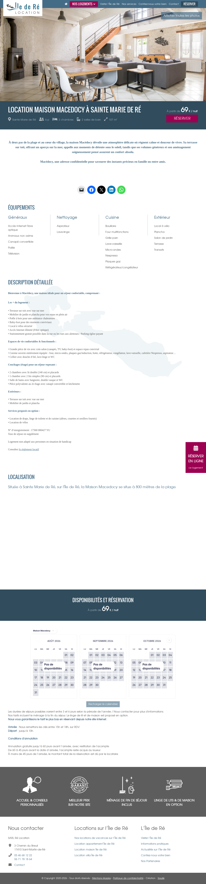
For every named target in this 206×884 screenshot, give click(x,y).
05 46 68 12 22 (23, 855)
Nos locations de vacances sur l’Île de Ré (100, 838)
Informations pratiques (155, 843)
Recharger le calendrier (103, 704)
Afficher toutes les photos (182, 15)
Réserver (182, 118)
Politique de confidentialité (128, 878)
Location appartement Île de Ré (94, 843)
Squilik (161, 878)
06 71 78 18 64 (23, 859)
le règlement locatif (29, 449)
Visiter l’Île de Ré (151, 838)
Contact (19, 864)
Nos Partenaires (150, 861)
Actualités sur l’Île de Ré (155, 849)
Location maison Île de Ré (91, 849)
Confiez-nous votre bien (155, 855)
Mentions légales (101, 878)
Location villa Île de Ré (88, 855)
